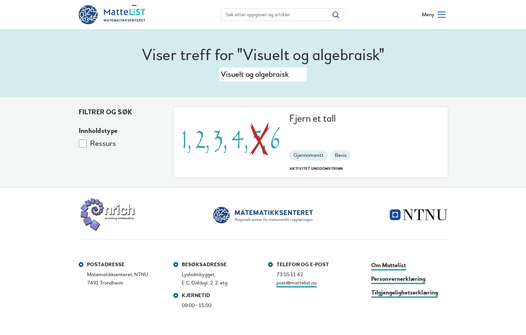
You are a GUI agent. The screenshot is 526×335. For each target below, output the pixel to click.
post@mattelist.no (296, 282)
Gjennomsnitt (308, 155)
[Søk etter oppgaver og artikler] (275, 14)
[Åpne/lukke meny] (434, 14)
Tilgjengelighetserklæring (404, 292)
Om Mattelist (388, 265)
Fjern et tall (312, 118)
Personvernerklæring (398, 279)
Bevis (341, 155)
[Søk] (263, 74)
